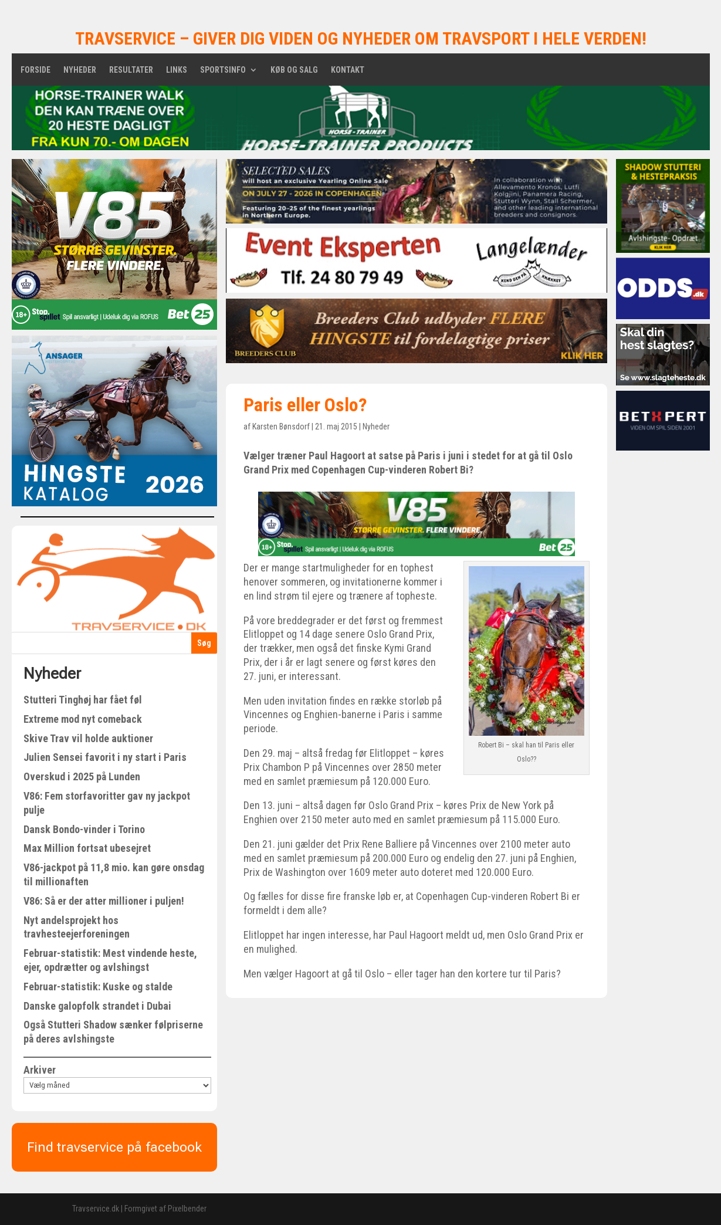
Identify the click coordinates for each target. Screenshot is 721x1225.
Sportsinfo (223, 70)
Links (176, 70)
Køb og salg (294, 70)
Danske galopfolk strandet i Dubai (97, 1006)
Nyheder (79, 70)
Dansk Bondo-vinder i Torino (84, 829)
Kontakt (347, 70)
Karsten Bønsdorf (281, 426)
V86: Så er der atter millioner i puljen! (103, 901)
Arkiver (39, 1070)
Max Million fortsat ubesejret (87, 848)
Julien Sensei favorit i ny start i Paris (105, 757)
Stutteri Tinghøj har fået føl (82, 699)
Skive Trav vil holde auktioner (88, 738)
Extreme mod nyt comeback (82, 719)
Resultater (131, 70)
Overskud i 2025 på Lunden (81, 776)
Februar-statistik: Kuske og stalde (97, 986)
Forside (35, 70)
